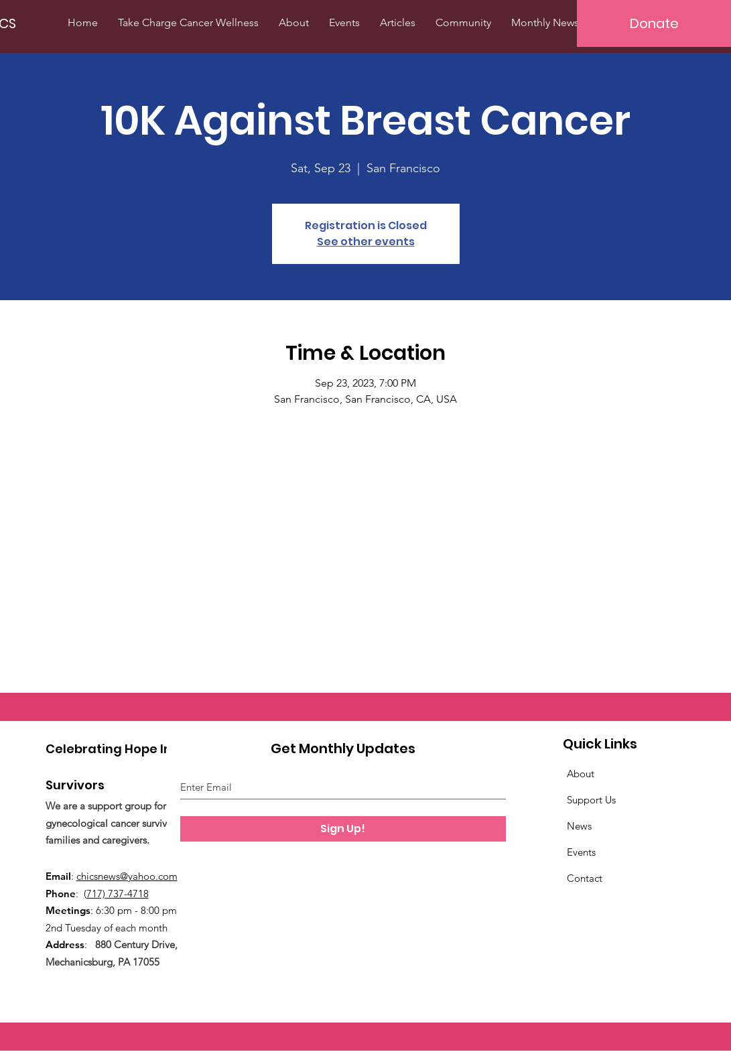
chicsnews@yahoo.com (127, 876)
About (580, 773)
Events (581, 852)
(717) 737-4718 (116, 893)
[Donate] (654, 23)
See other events (366, 241)
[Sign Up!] (343, 829)
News (579, 825)
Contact (584, 878)
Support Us (591, 799)
